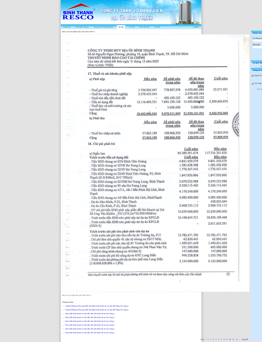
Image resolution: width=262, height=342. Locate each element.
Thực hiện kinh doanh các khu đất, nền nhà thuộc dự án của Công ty (90, 314)
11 (233, 339)
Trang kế (244, 339)
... (239, 339)
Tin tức (121, 27)
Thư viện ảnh (144, 27)
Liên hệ (157, 27)
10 (230, 339)
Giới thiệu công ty (82, 27)
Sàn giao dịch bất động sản (103, 27)
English (196, 27)
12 (237, 339)
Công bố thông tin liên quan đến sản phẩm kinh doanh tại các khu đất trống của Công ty (97, 306)
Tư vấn (131, 27)
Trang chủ (67, 27)
